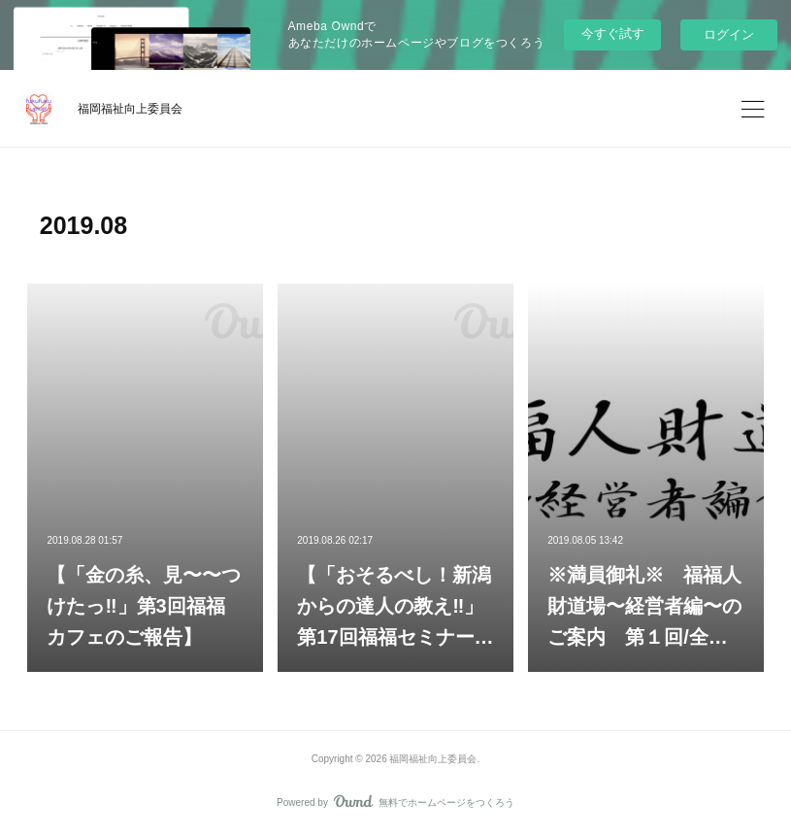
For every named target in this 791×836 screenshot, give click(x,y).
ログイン (729, 34)
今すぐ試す (612, 33)
